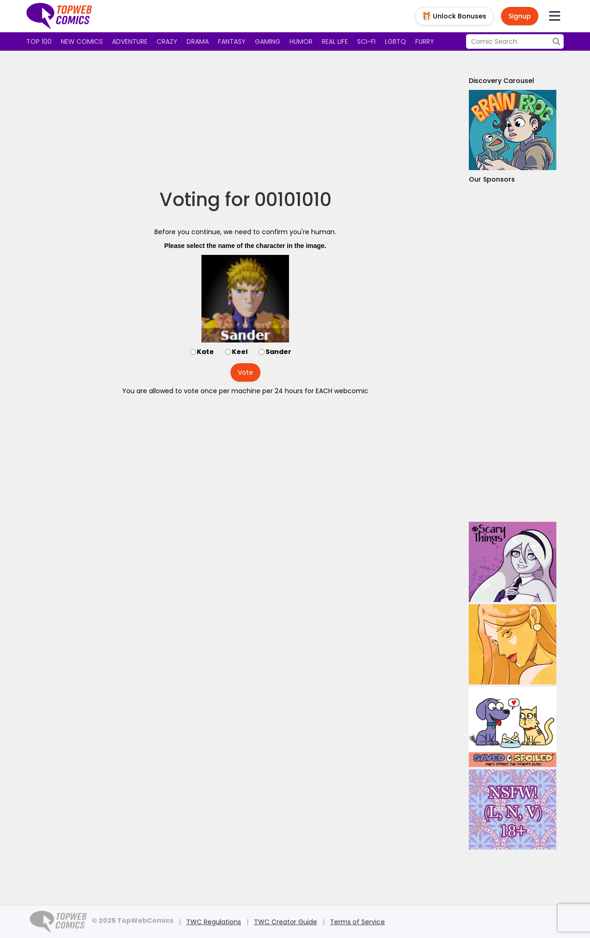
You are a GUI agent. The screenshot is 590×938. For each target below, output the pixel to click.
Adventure (130, 41)
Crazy (167, 41)
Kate (205, 351)
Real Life (335, 41)
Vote (245, 372)
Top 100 (39, 41)
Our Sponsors (492, 179)
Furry (424, 41)
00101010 (292, 199)
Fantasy (232, 41)
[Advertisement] (245, 119)
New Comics (82, 41)
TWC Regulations (213, 921)
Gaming (267, 41)
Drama (198, 41)
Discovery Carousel (501, 80)
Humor (301, 41)
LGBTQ (395, 41)
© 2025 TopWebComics (132, 920)
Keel (240, 351)
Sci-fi (366, 41)
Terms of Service (357, 921)
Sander (278, 351)
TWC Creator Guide (285, 921)
